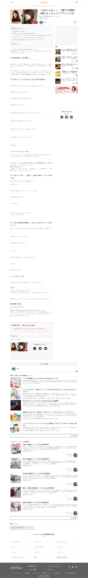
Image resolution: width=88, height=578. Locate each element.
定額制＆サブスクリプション (61, 398)
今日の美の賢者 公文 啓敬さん (19, 31)
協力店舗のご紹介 (15, 44)
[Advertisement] (31, 355)
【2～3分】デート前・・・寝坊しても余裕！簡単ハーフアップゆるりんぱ (28, 37)
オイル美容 (48, 398)
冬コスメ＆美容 (33, 418)
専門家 (18, 527)
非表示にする (18, 28)
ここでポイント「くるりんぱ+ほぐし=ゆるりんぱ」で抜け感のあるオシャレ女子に (33, 35)
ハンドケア (53, 398)
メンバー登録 (32, 569)
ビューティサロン (28, 527)
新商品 (41, 430)
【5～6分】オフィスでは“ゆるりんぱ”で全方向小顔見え (24, 33)
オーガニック (35, 398)
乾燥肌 (30, 398)
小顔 (12, 527)
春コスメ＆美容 (25, 398)
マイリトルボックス (41, 398)
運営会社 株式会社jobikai (44, 575)
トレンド (53, 430)
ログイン (12, 2)
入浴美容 (68, 398)
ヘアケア (16, 5)
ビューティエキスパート (55, 566)
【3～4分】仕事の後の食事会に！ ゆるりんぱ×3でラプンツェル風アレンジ (28, 39)
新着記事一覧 (32, 566)
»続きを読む (37, 383)
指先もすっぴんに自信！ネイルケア (47, 418)
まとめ (13, 41)
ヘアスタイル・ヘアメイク (24, 5)
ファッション (58, 430)
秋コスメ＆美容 (25, 430)
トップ (11, 5)
